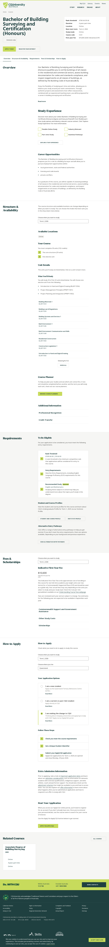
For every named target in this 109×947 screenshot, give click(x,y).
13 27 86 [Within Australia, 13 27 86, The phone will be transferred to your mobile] (41, 886)
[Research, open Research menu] (81, 7)
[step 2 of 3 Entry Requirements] (63, 474)
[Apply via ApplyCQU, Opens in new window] (48, 826)
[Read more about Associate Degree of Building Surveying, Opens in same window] (19, 857)
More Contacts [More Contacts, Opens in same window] (94, 885)
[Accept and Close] (97, 940)
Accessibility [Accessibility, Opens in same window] (6, 908)
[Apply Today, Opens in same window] (9, 49)
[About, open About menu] (98, 7)
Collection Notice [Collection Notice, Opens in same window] (8, 906)
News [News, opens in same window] (104, 3)
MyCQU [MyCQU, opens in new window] (82, 3)
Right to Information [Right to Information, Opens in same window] (35, 906)
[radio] (63, 690)
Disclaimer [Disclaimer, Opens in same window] (85, 908)
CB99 (7, 852)
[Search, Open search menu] (104, 7)
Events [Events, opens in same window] (97, 3)
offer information (66, 787)
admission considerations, (54, 778)
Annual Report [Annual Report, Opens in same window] (60, 911)
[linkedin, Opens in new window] (14, 926)
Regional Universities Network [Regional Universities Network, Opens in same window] (38, 911)
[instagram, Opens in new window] (10, 926)
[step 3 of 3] (63, 489)
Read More (50, 694)
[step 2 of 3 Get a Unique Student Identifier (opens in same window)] (63, 746)
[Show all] (63, 365)
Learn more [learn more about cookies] (50, 944)
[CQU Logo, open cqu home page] (14, 5)
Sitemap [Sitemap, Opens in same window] (84, 911)
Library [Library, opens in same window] (90, 3)
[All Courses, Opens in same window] (98, 839)
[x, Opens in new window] (19, 926)
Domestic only (10, 40)
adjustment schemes (45, 785)
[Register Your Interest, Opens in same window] (28, 49)
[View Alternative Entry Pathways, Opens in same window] (53, 542)
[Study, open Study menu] (72, 7)
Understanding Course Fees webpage (72, 592)
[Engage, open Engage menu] (89, 7)
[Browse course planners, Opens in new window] (50, 394)
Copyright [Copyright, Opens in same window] (58, 908)
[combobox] (44, 221)
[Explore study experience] (50, 143)
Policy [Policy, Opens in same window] (31, 908)
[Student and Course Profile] (51, 519)
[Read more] (43, 101)
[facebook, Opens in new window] (5, 926)
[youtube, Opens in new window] (24, 926)
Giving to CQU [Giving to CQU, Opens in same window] (7, 911)
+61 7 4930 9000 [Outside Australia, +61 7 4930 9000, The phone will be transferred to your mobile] (61, 886)
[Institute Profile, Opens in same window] (75, 519)
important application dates (71, 776)
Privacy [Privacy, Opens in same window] (84, 906)
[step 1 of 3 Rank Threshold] (63, 458)
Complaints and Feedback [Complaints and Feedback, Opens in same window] (63, 906)
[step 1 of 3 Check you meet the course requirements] (63, 738)
